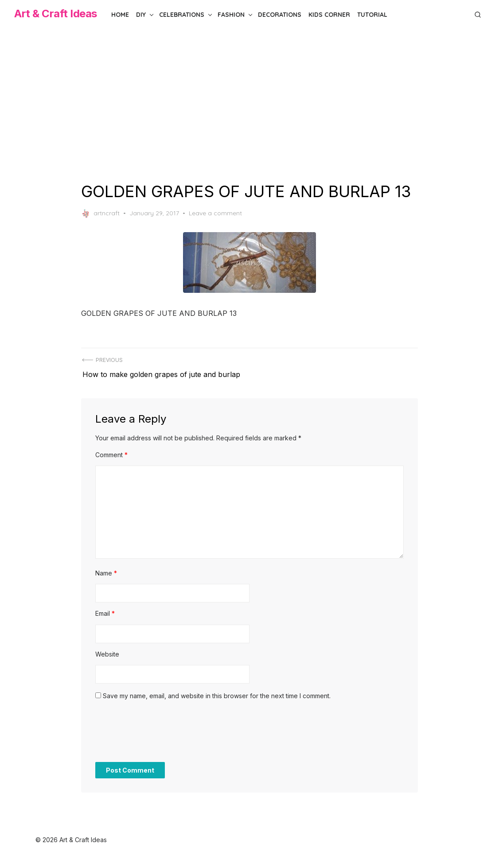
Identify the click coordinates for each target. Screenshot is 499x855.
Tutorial (372, 15)
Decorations (279, 15)
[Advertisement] (249, 105)
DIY (141, 15)
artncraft (100, 213)
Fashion (231, 15)
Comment (111, 451)
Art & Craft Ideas (55, 13)
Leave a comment (215, 213)
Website (107, 650)
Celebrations (181, 15)
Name (106, 569)
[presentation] (162, 732)
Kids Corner (329, 15)
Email (105, 610)
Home (120, 15)
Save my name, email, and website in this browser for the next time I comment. (217, 692)
